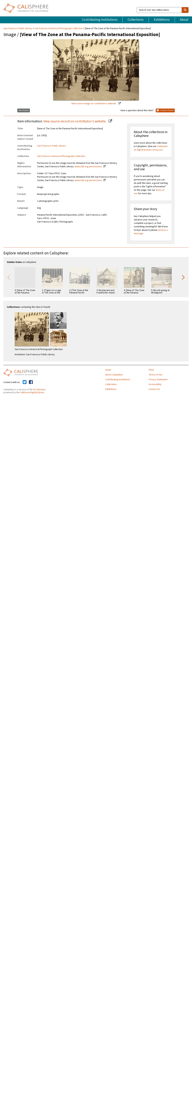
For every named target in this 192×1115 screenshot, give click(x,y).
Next (183, 277)
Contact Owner (165, 110)
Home (108, 370)
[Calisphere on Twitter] (25, 382)
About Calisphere (114, 375)
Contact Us (154, 389)
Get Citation (23, 110)
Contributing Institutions (99, 19)
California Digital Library (32, 392)
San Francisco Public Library (18, 28)
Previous (8, 277)
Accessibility (155, 384)
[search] (185, 10)
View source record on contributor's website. (75, 121)
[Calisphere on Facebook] (31, 382)
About (184, 19)
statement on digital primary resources (150, 148)
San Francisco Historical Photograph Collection (59, 28)
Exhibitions (162, 19)
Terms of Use (155, 375)
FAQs (151, 370)
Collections (135, 19)
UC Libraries (39, 389)
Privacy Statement (158, 379)
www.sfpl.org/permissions (88, 166)
